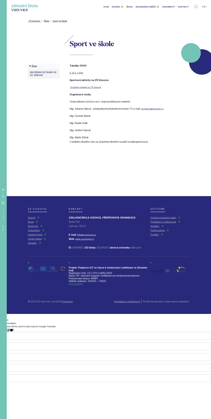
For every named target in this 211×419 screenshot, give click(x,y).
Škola (129, 7)
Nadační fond (35, 234)
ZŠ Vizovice (34, 20)
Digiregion (67, 301)
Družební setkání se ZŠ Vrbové (43, 73)
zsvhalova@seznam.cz (152, 108)
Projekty (154, 234)
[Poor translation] (9, 330)
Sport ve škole (60, 20)
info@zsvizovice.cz (86, 234)
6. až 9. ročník (76, 72)
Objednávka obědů (146, 7)
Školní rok (33, 226)
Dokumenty (168, 7)
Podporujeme (157, 230)
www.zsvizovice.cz (84, 238)
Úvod (106, 7)
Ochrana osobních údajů (163, 217)
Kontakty (183, 7)
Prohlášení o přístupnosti (163, 221)
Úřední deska (35, 238)
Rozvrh (116, 7)
